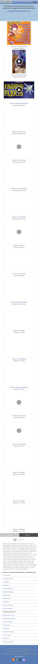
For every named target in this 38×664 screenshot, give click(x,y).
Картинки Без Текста (8, 615)
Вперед (27, 535)
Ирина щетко (22, 131)
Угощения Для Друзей (9, 618)
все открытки (6, 2)
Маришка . (22, 330)
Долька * (22, 245)
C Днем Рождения (8, 588)
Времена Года (6, 595)
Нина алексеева (22, 46)
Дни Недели (6, 585)
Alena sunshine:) (22, 75)
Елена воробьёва (22, 188)
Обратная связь (27, 649)
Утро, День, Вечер (8, 578)
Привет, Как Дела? (8, 605)
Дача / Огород (7, 635)
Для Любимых (7, 598)
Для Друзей (6, 602)
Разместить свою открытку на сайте (18, 651)
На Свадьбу (6, 628)
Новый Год (6, 638)
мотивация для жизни (20, 11)
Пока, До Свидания (8, 641)
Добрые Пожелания (8, 592)
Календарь (6, 582)
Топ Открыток (7, 575)
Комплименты (7, 625)
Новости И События (8, 631)
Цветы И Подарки (8, 621)
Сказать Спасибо (7, 608)
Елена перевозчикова (22, 103)
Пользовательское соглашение (28, 654)
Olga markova (22, 160)
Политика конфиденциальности (10, 654)
